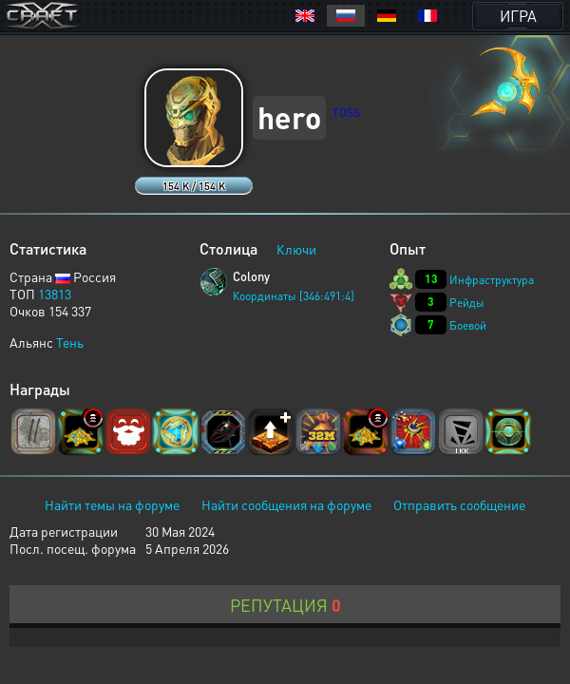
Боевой (467, 325)
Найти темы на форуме (112, 504)
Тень (70, 342)
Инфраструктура (491, 280)
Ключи (296, 248)
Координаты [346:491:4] (293, 296)
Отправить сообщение (459, 504)
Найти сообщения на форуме (286, 504)
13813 (54, 293)
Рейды (466, 302)
